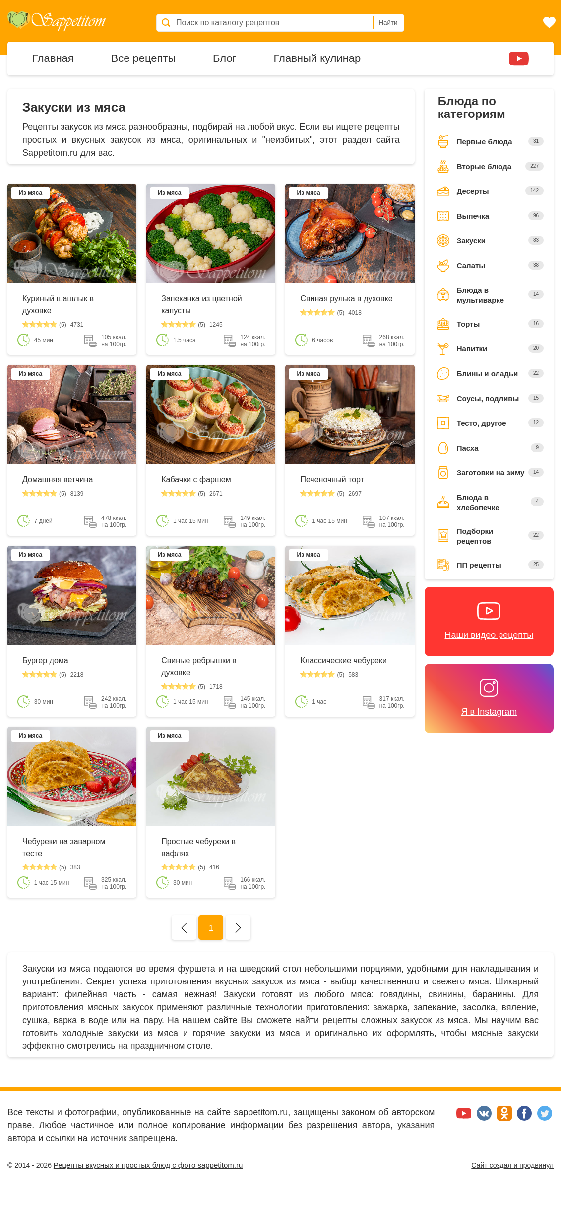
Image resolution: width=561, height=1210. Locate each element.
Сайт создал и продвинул (512, 1165)
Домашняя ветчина (57, 479)
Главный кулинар (317, 57)
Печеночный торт (332, 479)
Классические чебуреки (343, 660)
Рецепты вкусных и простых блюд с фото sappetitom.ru (148, 1165)
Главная (53, 57)
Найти (387, 22)
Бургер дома (45, 660)
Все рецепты (143, 57)
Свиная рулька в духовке (346, 298)
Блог (225, 57)
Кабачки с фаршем (196, 479)
